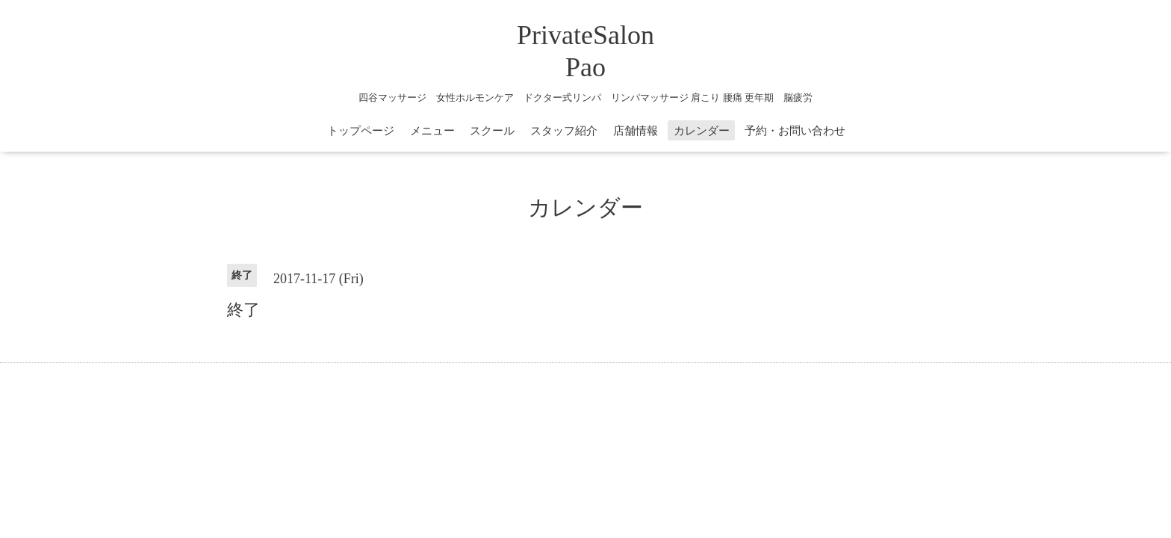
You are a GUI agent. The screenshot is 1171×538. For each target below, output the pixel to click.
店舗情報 (635, 131)
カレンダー (702, 131)
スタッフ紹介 (563, 131)
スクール (492, 131)
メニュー (432, 131)
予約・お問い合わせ (795, 131)
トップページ (360, 131)
